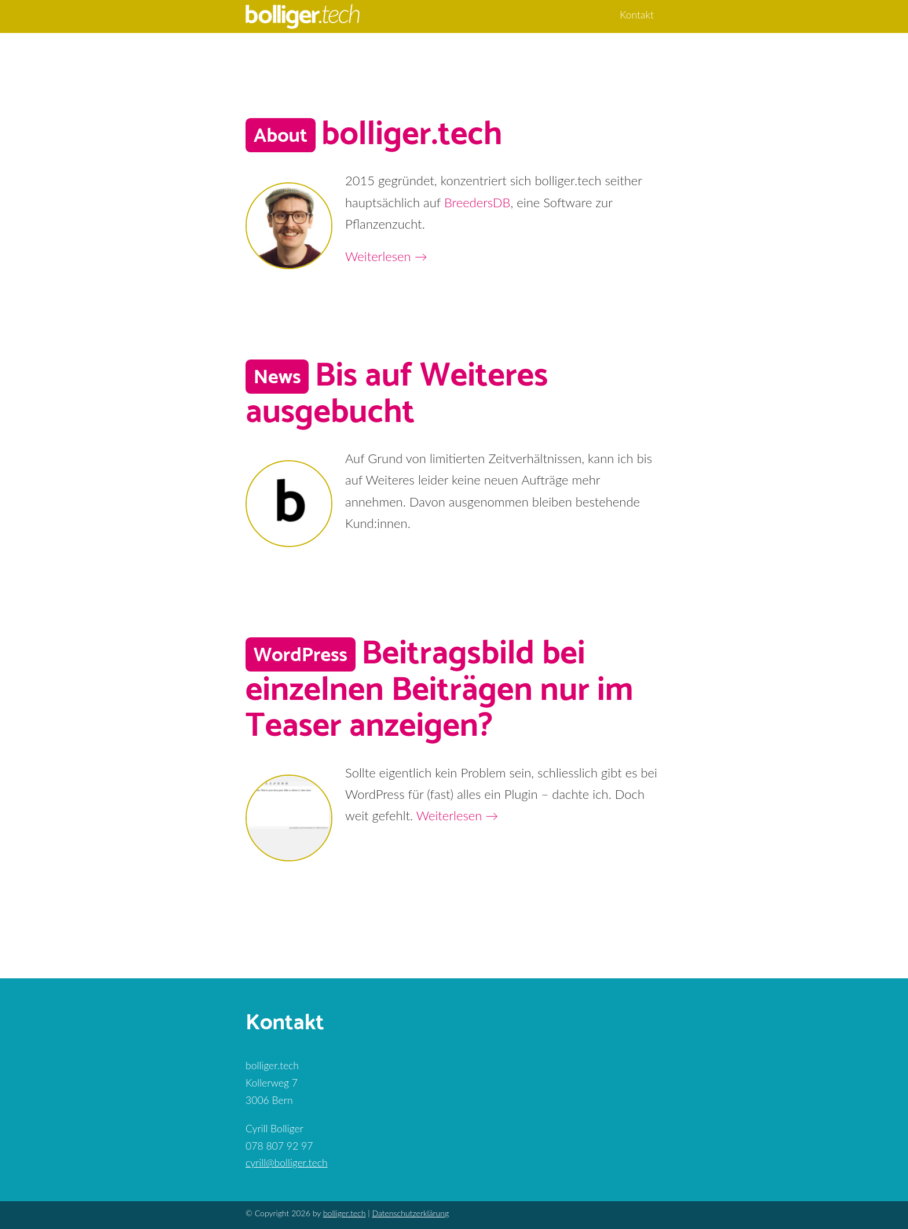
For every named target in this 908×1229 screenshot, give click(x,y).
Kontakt (637, 15)
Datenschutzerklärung (410, 1213)
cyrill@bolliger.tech (287, 1163)
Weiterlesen (386, 256)
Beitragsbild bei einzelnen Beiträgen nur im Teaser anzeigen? (439, 690)
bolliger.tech (411, 135)
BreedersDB (477, 202)
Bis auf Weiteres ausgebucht (397, 394)
